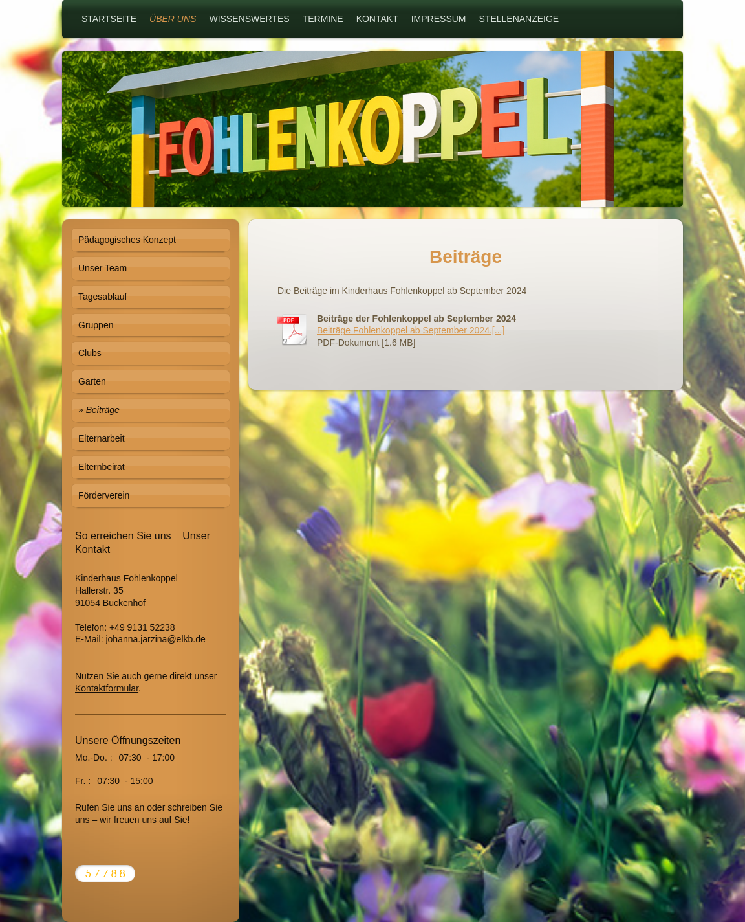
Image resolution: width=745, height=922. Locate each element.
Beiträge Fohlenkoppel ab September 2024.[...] (410, 330)
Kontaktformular (106, 688)
